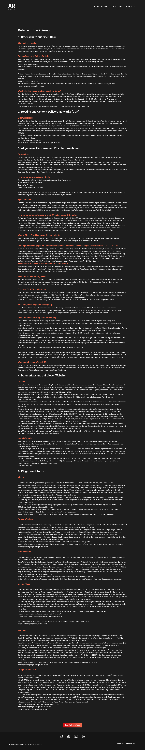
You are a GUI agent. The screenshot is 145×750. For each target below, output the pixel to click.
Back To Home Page (72, 725)
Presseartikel (101, 7)
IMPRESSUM (121, 744)
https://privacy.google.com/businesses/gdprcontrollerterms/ (39, 614)
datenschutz (130, 744)
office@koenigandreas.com (33, 187)
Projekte (117, 7)
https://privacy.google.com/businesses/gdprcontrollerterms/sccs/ (41, 616)
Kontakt (130, 7)
